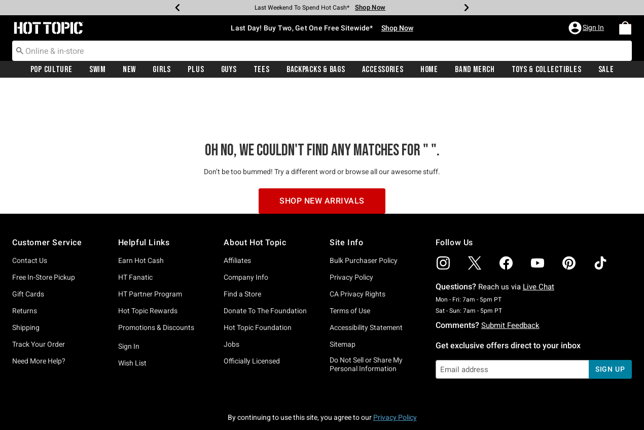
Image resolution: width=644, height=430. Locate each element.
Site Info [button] (346, 196)
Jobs (231, 298)
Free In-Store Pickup (43, 231)
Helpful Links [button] (144, 196)
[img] (443, 216)
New (129, 69)
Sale (606, 69)
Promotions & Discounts (156, 281)
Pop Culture (51, 69)
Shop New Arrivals (322, 154)
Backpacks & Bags (316, 69)
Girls (162, 69)
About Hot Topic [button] (255, 196)
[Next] (466, 8)
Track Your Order (38, 298)
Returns (24, 264)
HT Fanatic (135, 231)
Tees (262, 69)
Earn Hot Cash (141, 214)
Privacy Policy (351, 231)
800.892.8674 (434, 409)
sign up (610, 323)
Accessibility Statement (366, 281)
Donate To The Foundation (265, 264)
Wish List (132, 317)
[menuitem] (625, 28)
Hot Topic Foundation (258, 281)
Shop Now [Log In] (370, 7)
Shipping (26, 281)
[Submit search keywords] (19, 50)
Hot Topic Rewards (147, 264)
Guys (229, 69)
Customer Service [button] (47, 196)
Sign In (128, 300)
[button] (587, 28)
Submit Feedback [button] (510, 279)
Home (429, 69)
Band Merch (474, 69)
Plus (196, 69)
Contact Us (29, 214)
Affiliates (237, 214)
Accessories (383, 69)
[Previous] (177, 8)
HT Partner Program (150, 248)
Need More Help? (38, 315)
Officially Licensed (252, 315)
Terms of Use (350, 264)
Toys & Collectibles (547, 69)
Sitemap (342, 298)
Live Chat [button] (538, 240)
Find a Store (242, 248)
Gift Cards (28, 248)
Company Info (246, 231)
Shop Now (397, 28)
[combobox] (322, 51)
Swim (97, 69)
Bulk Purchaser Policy (364, 214)
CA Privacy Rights (357, 248)
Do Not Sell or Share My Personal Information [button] (366, 318)
